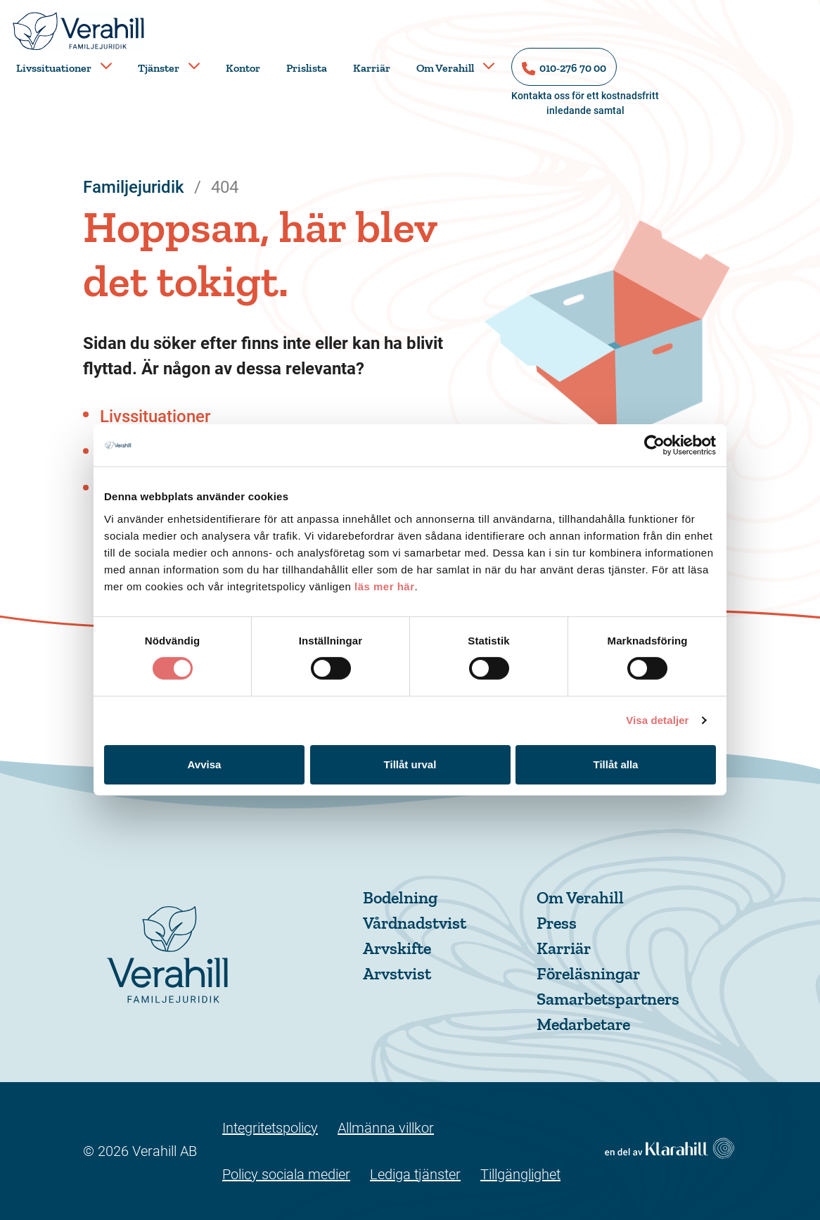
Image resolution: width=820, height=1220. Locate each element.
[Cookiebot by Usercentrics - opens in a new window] (654, 445)
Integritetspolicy (270, 1127)
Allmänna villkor (386, 1127)
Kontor (243, 68)
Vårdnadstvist (414, 923)
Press (557, 923)
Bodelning (400, 897)
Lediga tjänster (415, 1174)
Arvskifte (397, 948)
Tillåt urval (410, 764)
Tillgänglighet (520, 1174)
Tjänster (158, 68)
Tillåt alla (616, 764)
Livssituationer (53, 68)
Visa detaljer (657, 720)
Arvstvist (397, 973)
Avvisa (205, 764)
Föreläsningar (588, 973)
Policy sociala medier (286, 1174)
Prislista (306, 68)
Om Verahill (445, 68)
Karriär (371, 68)
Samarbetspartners (608, 999)
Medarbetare (583, 1024)
